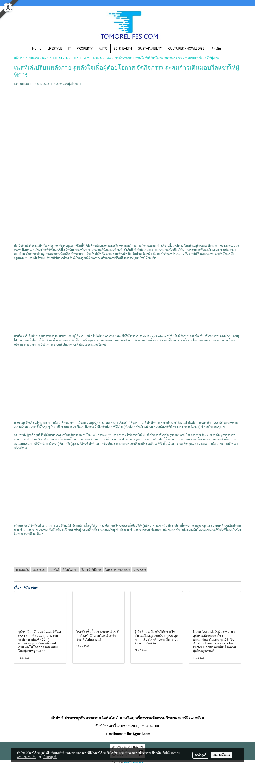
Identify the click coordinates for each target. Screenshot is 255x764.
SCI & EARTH (123, 48)
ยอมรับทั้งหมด (221, 755)
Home (36, 48)
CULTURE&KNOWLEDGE (186, 48)
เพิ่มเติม (215, 48)
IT (69, 48)
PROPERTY (85, 48)
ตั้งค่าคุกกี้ (200, 755)
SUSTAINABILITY (150, 48)
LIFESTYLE (54, 48)
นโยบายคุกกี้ (50, 757)
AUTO (103, 48)
